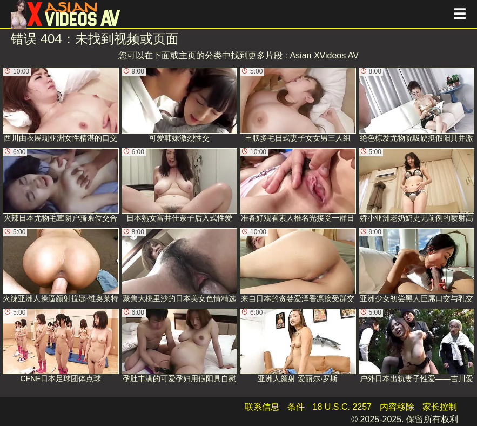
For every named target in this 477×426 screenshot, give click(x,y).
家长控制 (439, 406)
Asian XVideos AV (324, 55)
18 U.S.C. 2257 (342, 406)
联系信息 (262, 406)
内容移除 (397, 406)
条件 (296, 406)
